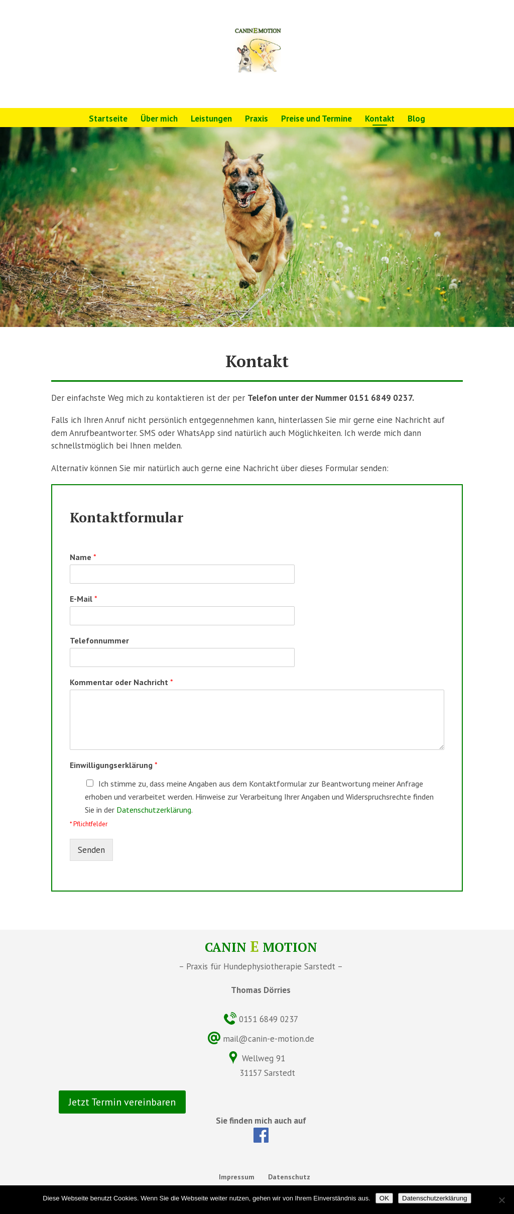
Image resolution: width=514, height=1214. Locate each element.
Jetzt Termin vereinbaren (122, 1102)
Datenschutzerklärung (153, 810)
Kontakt (380, 119)
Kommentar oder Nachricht (121, 682)
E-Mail (83, 599)
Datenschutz (289, 1176)
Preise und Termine (316, 119)
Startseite (108, 119)
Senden (91, 849)
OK (384, 1198)
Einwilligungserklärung (114, 765)
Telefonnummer (99, 640)
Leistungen (211, 119)
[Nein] (501, 1200)
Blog (416, 119)
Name (83, 557)
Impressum (236, 1176)
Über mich (159, 119)
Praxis (256, 119)
